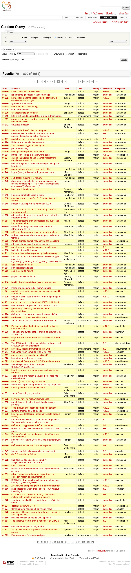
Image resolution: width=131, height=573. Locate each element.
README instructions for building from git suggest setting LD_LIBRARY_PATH (35, 481)
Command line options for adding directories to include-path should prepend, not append (33, 495)
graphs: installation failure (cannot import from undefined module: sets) (33, 159)
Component (120, 88)
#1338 (5, 414)
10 (65, 81)
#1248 (5, 203)
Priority (96, 88)
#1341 (5, 419)
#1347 (5, 451)
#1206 (5, 103)
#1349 (5, 454)
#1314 (5, 343)
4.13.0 (106, 434)
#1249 (5, 209)
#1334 (5, 408)
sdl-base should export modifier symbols (30, 244)
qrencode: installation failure (25, 113)
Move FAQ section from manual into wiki (30, 349)
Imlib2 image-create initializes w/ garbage (31, 288)
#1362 (5, 485)
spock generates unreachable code (28, 387)
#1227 (5, 148)
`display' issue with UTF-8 (23, 506)
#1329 (5, 384)
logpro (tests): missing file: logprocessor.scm (32, 172)
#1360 (5, 480)
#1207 (5, 106)
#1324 (5, 364)
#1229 (5, 151)
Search (123, 17)
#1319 (5, 355)
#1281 (5, 302)
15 (84, 81)
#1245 (5, 195)
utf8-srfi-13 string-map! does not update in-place (34, 232)
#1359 (5, 474)
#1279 (5, 296)
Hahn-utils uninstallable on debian (27, 142)
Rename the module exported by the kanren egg (34, 253)
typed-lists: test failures (22, 103)
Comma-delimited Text (62, 558)
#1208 (5, 109)
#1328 (5, 381)
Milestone (107, 88)
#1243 (5, 181)
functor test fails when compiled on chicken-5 (33, 451)
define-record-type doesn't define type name (32, 425)
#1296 (5, 320)
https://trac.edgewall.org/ (119, 564)
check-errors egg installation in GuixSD (29, 355)
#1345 (5, 440)
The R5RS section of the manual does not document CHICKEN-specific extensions (36, 344)
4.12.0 (106, 250)
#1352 (5, 460)
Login (87, 13)
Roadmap (92, 17)
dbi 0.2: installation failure (23, 454)
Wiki (67, 17)
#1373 (5, 500)
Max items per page (10, 60)
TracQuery (101, 551)
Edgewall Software (30, 564)
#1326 (5, 370)
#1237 (5, 163)
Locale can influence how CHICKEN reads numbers (35, 361)
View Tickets (109, 17)
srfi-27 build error (19, 465)
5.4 (104, 317)
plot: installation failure (22, 268)
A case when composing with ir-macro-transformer (35, 485)
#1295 (5, 317)
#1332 (5, 399)
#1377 (5, 509)
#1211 (5, 119)
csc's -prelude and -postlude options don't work (33, 408)
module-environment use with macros (29, 317)
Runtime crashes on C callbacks (26, 411)
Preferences (98, 13)
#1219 (5, 139)
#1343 (5, 428)
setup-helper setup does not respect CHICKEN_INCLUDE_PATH (28, 365)
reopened (81, 37)
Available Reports (100, 22)
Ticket (5, 88)
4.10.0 (106, 98)
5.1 (104, 428)
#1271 (5, 288)
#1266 (5, 271)
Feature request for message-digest (28, 535)
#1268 (5, 282)
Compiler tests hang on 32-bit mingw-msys (31, 509)
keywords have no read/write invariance (30, 399)
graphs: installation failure (23, 276)
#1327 (5, 376)
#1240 (5, 172)
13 (76, 81)
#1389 (5, 526)
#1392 (5, 529)
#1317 (5, 352)
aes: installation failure (22, 271)
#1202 (5, 98)
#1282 (5, 305)
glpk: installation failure (22, 264)
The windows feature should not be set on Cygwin (35, 521)
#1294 (5, 314)
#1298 (5, 326)
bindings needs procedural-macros (27, 151)
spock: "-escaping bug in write (25, 393)
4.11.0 (106, 91)
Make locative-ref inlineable (24, 250)
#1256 (5, 244)
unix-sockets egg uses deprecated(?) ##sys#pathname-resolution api (28, 461)
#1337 (5, 411)
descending (43, 54)
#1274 (5, 291)
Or (107, 41)
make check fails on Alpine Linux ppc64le (31, 517)
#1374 (5, 506)
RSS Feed (40, 558)
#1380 (5, 517)
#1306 (5, 332)
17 (92, 81)
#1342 (5, 425)
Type (80, 88)
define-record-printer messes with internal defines (35, 314)
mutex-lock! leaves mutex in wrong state (30, 155)
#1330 (5, 387)
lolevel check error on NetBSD (25, 91)
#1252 (5, 226)
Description (81, 54)
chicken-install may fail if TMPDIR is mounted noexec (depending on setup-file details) (32, 134)
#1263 (5, 264)
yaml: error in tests (20, 109)
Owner (67, 88)
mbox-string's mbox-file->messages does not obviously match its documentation (32, 475)
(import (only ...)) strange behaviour (28, 381)
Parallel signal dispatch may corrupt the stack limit (35, 241)
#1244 (5, 189)
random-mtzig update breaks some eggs (30, 95)
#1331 (5, 393)
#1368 (5, 494)
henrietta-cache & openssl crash (26, 358)
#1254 (5, 235)
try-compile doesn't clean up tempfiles (29, 130)
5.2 (104, 445)
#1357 (5, 465)
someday (107, 95)
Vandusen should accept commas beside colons (34, 320)
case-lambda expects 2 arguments (27, 526)
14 (80, 81)
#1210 (5, 116)
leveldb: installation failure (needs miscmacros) (34, 282)
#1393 (5, 535)
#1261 (5, 253)
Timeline (79, 17)
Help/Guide (111, 13)
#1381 (5, 521)
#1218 (5, 133)
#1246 (5, 198)
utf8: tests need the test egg (24, 106)
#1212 (5, 124)
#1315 (5, 349)
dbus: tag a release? (20, 124)
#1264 (5, 268)
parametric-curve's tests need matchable (30, 169)
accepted (35, 37)
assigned (48, 37)
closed (60, 37)
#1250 (5, 215)
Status (24, 37)
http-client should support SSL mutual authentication (36, 116)
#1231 (5, 155)
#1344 (5, 434)
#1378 (5, 512)
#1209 (5, 113)
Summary (15, 88)
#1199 (5, 91)
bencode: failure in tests (22, 189)
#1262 (5, 256)
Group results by (9, 54)
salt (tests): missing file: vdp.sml (26, 178)
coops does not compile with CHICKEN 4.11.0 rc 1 (35, 302)
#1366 (5, 489)
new (70, 37)
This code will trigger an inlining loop (28, 145)
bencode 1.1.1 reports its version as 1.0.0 (31, 203)
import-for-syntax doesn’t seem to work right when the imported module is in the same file (35, 420)
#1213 (5, 130)
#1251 (5, 221)
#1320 (5, 358)
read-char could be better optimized (28, 139)
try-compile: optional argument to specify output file (36, 384)
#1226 (5, 145)
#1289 (5, 308)
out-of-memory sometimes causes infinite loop (33, 247)
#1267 (5, 276)
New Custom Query (120, 22)
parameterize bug (19, 148)
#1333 (5, 402)
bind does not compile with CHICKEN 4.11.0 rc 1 (34, 305)
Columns (10, 49)
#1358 (5, 468)
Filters (10, 32)
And (6, 41)
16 (88, 81)
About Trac (124, 13)
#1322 (5, 361)
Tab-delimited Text (89, 558)
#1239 (5, 169)
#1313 (5, 337)
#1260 (5, 250)
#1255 (5, 241)
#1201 (5, 95)
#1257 (5, 247)
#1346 (5, 445)
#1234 (5, 158)
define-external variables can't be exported (31, 445)
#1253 (5, 232)
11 (69, 81)
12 (72, 81)
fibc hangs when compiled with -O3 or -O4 (31, 352)
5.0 (104, 133)
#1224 (5, 142)
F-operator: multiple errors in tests (27, 195)
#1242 (5, 178)
